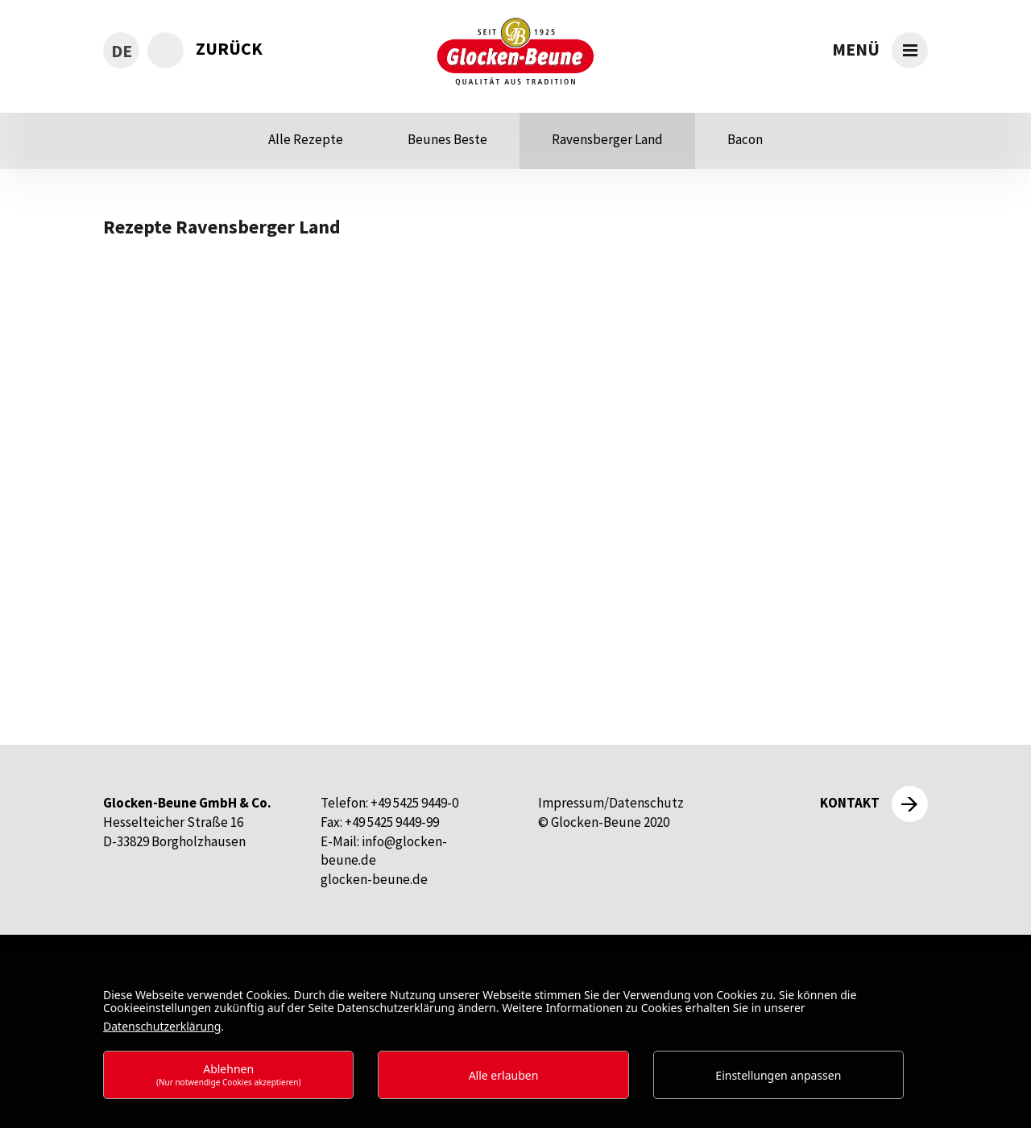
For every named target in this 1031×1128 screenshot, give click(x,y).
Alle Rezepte (305, 139)
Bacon (745, 139)
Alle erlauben (504, 1075)
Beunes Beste (447, 139)
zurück (229, 48)
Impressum (571, 803)
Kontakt (850, 803)
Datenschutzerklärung (162, 1026)
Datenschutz (646, 803)
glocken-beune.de (374, 879)
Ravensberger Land (607, 139)
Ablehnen (228, 1074)
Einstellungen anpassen (778, 1075)
